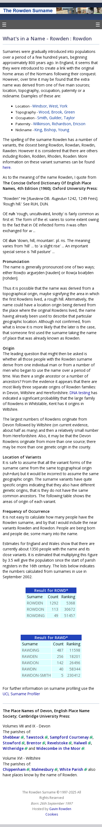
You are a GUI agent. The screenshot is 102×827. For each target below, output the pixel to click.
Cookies (51, 814)
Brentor (36, 742)
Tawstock (37, 737)
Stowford (13, 742)
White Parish (73, 769)
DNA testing (80, 392)
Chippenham (16, 769)
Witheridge (15, 748)
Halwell (82, 742)
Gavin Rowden (60, 809)
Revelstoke (59, 742)
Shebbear (13, 737)
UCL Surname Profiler (21, 693)
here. (7, 167)
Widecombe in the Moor (60, 748)
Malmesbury (44, 769)
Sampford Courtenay (71, 737)
